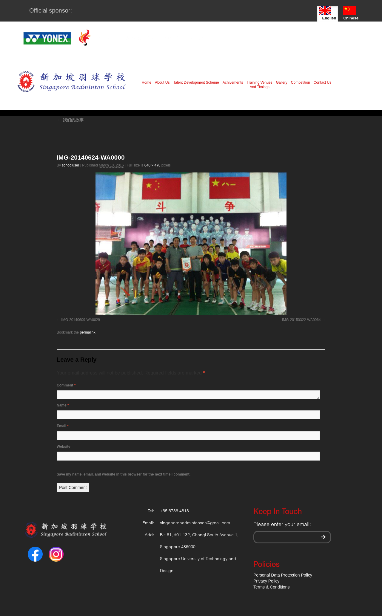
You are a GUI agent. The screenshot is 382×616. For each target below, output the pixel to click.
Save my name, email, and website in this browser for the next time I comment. (123, 474)
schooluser (70, 165)
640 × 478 (152, 165)
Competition (300, 82)
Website (63, 446)
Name (63, 405)
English (327, 13)
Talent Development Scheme (196, 82)
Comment (66, 385)
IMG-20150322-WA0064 (301, 320)
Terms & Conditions (271, 587)
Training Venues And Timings (259, 84)
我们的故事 (70, 119)
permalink (87, 332)
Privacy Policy (266, 581)
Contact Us (322, 82)
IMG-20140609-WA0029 (80, 320)
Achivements (233, 82)
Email (63, 426)
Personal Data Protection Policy (282, 575)
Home (146, 82)
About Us (162, 82)
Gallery (281, 82)
